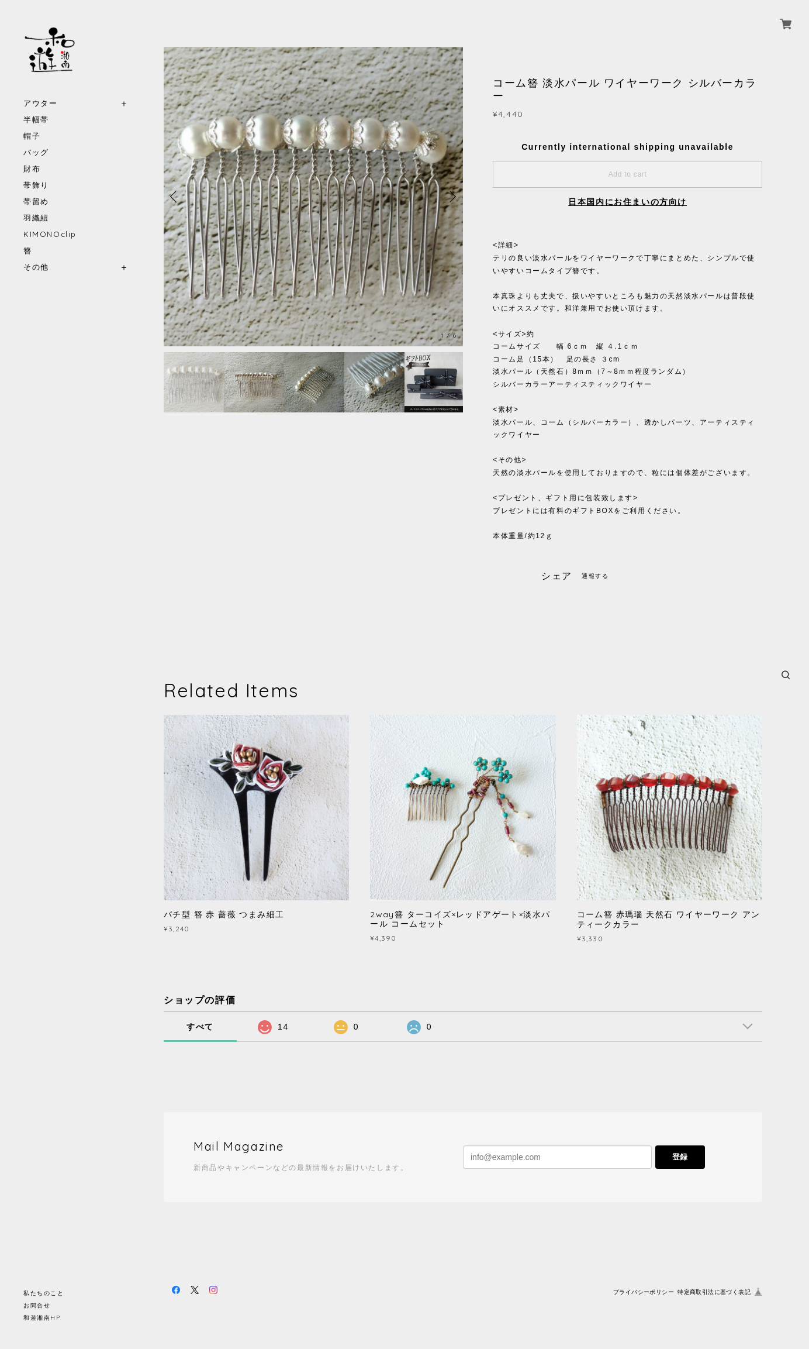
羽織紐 (36, 218)
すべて (200, 1026)
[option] (313, 196)
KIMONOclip (50, 234)
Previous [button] (175, 196)
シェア (556, 576)
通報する (595, 576)
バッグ (36, 152)
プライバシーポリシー (643, 1292)
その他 (36, 267)
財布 (31, 169)
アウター (40, 103)
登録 (679, 1156)
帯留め (36, 201)
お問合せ (36, 1305)
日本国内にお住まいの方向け (627, 202)
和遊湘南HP (42, 1318)
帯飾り (36, 185)
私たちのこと (43, 1293)
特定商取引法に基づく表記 (714, 1292)
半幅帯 (36, 119)
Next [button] (451, 196)
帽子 (31, 136)
